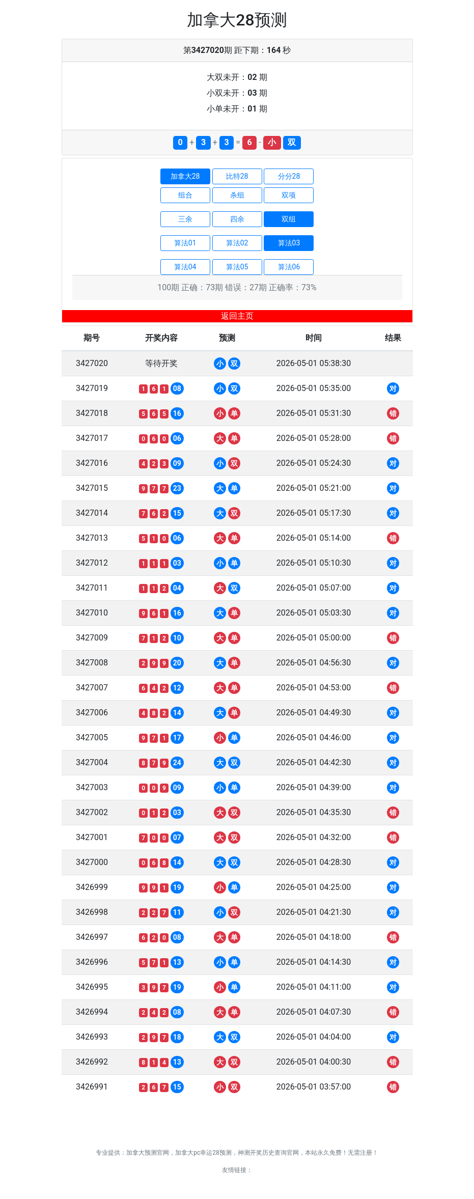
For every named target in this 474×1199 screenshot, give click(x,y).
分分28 (289, 176)
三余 (185, 219)
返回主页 (237, 316)
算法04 (185, 267)
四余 (237, 219)
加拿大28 (185, 176)
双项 (289, 195)
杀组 (237, 195)
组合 (185, 195)
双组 (289, 219)
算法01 (185, 243)
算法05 (237, 267)
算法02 (237, 243)
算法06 (289, 267)
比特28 (237, 176)
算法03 (289, 243)
